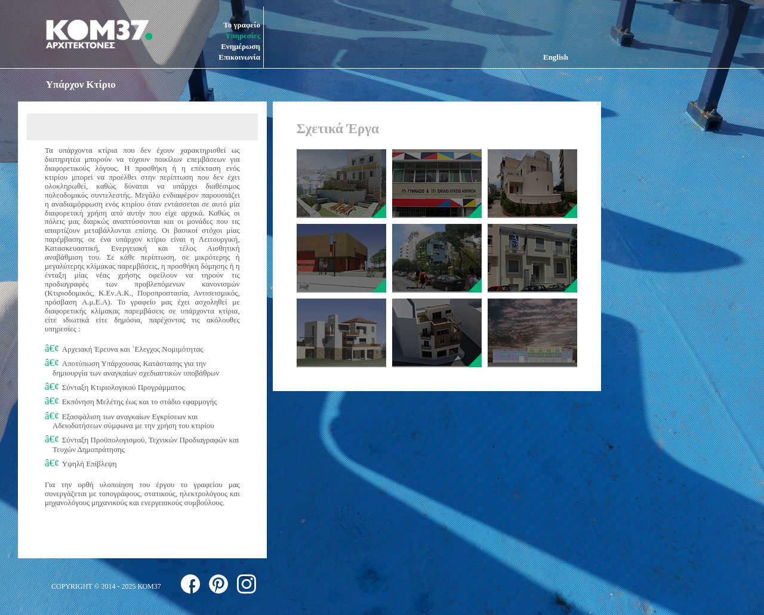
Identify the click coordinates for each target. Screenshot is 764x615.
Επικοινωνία (239, 57)
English (555, 57)
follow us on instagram (246, 584)
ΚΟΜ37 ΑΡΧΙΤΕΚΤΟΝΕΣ (99, 34)
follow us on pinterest (218, 584)
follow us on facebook (190, 584)
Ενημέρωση (240, 46)
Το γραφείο (241, 24)
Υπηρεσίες (242, 35)
